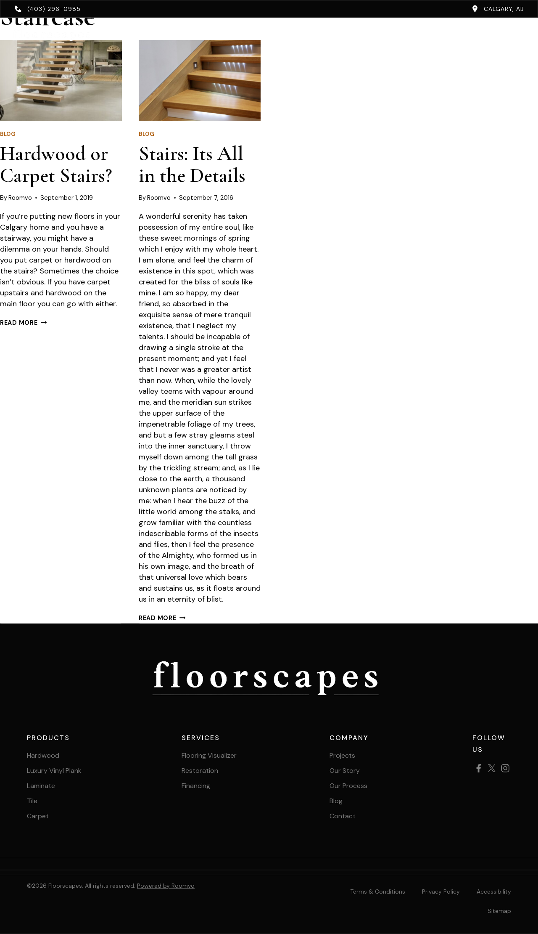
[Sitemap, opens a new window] (499, 911)
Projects (298, 35)
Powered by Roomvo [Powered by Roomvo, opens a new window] (166, 885)
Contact (398, 35)
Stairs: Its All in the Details (192, 164)
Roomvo (20, 198)
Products (180, 35)
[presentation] (61, 80)
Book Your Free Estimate (479, 35)
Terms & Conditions (377, 891)
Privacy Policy (441, 891)
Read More (23, 322)
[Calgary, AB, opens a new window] (498, 9)
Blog (8, 134)
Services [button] (240, 35)
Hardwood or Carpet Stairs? (56, 164)
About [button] (343, 35)
